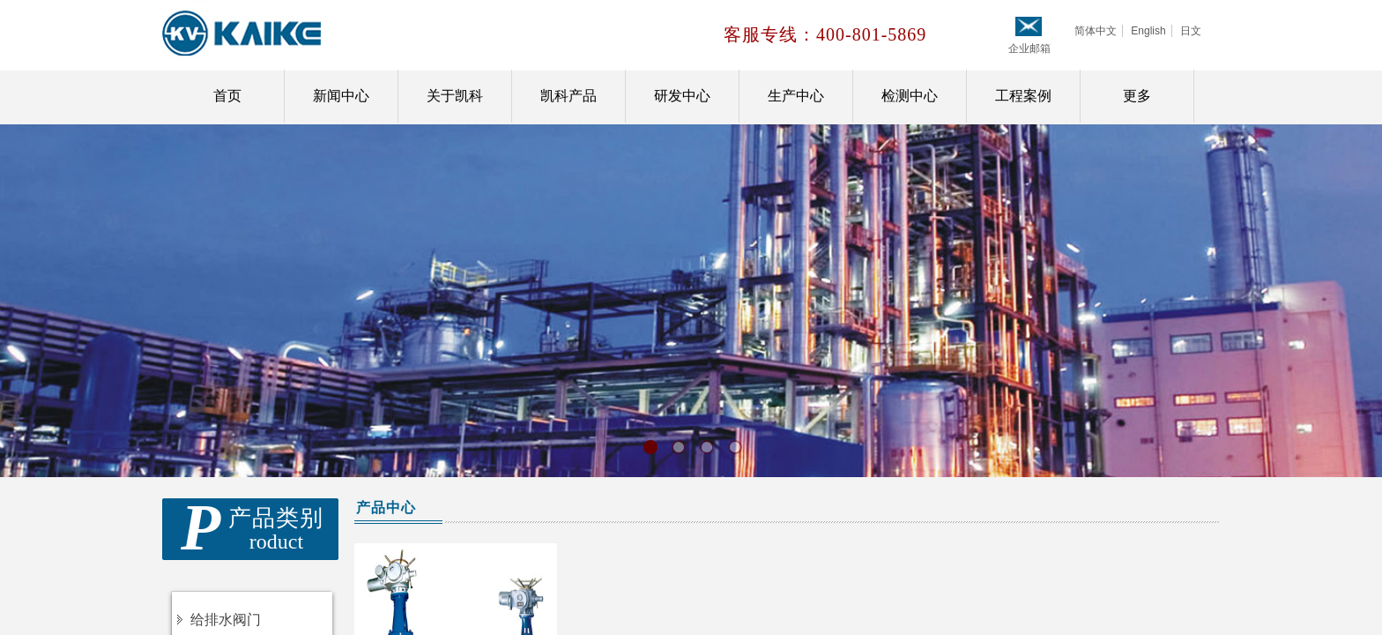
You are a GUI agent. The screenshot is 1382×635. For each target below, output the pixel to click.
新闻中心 (341, 95)
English (1148, 31)
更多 (1137, 95)
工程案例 (1023, 95)
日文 (1190, 31)
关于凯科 (455, 95)
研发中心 (682, 95)
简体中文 (1095, 31)
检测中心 (909, 95)
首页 (227, 95)
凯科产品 (568, 95)
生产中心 (796, 95)
